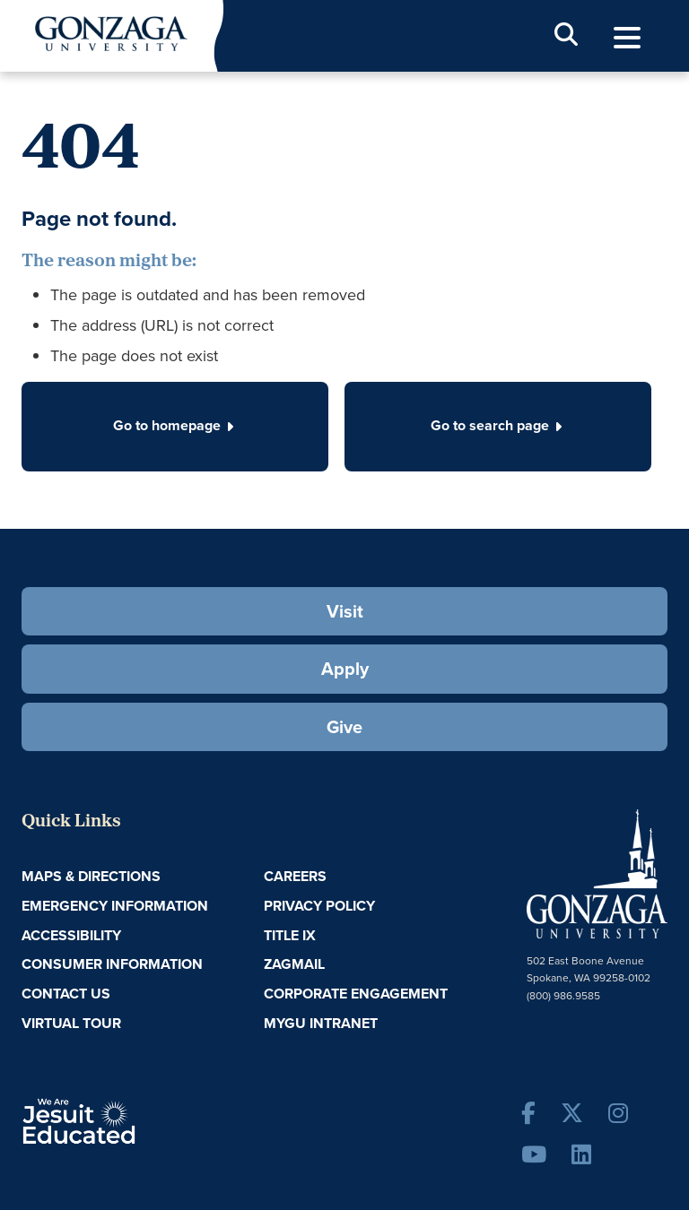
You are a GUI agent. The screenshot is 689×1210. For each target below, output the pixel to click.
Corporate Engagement (356, 993)
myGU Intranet (321, 1023)
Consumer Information (112, 964)
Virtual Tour (71, 1023)
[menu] (627, 38)
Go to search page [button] (498, 425)
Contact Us (66, 993)
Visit (345, 611)
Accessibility (71, 935)
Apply (345, 668)
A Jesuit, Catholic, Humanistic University (129, 1120)
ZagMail (294, 964)
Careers (295, 876)
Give (344, 726)
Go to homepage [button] (175, 425)
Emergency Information (115, 905)
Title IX (290, 935)
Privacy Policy (319, 905)
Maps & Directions (91, 876)
